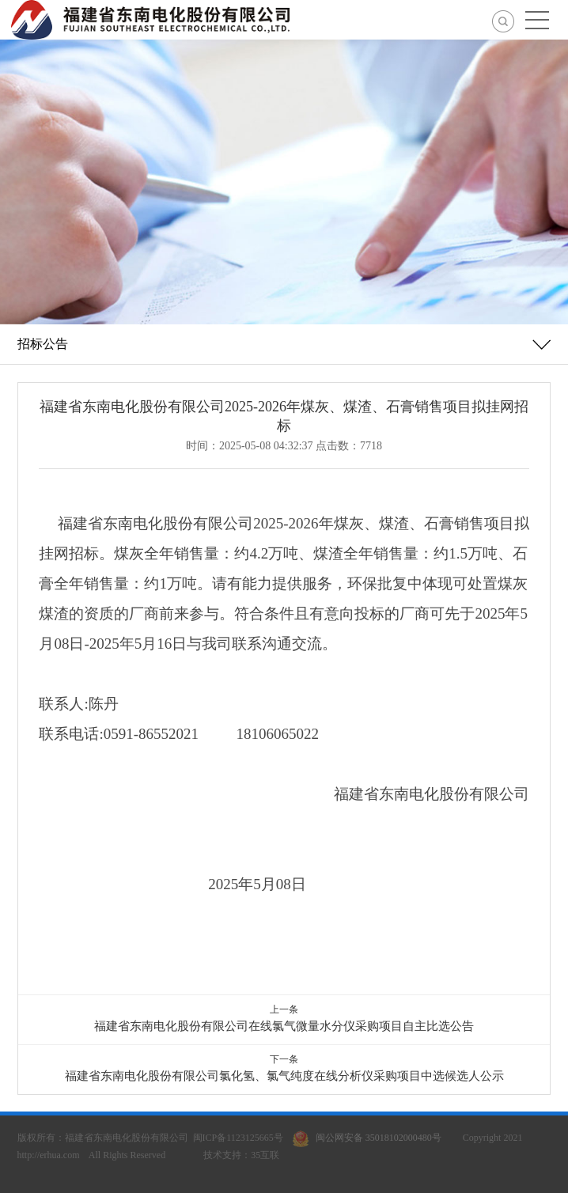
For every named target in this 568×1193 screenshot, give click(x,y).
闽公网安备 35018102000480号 (371, 1137)
